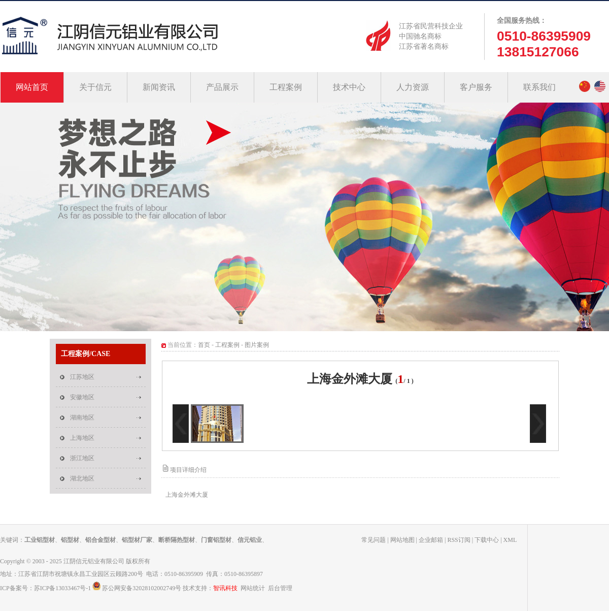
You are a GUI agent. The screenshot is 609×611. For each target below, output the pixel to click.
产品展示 (222, 87)
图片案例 (257, 344)
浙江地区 (82, 458)
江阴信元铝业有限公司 (93, 561)
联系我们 (539, 87)
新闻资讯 (159, 87)
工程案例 (285, 87)
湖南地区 (82, 417)
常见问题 (373, 539)
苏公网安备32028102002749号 (141, 588)
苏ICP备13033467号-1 (62, 588)
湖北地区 (82, 478)
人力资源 (412, 87)
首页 (204, 344)
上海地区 (82, 437)
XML (510, 539)
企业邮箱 (431, 539)
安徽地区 (82, 397)
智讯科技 (225, 588)
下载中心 (487, 539)
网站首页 (32, 87)
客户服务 (476, 87)
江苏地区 (82, 376)
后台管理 (280, 588)
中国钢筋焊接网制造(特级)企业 (304, 217)
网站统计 (253, 588)
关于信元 (95, 87)
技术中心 (349, 87)
